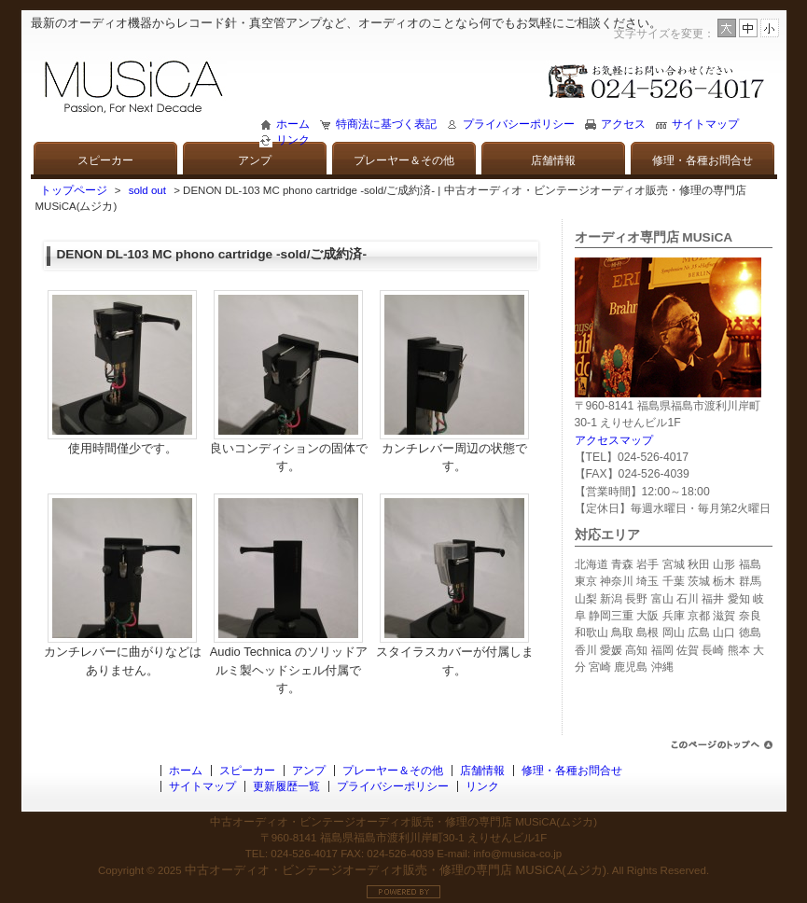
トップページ (73, 190)
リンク (293, 140)
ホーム (293, 124)
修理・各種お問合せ (702, 160)
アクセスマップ (614, 440)
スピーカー (105, 160)
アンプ (254, 160)
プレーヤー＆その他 (404, 160)
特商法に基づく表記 (386, 124)
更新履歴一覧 (286, 786)
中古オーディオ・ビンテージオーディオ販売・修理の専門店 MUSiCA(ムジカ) (395, 870)
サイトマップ (705, 124)
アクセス (623, 124)
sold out (147, 190)
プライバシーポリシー (519, 124)
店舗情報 (553, 160)
